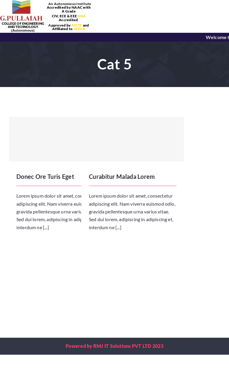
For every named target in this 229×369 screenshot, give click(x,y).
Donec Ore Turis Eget (45, 176)
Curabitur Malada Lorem (122, 176)
